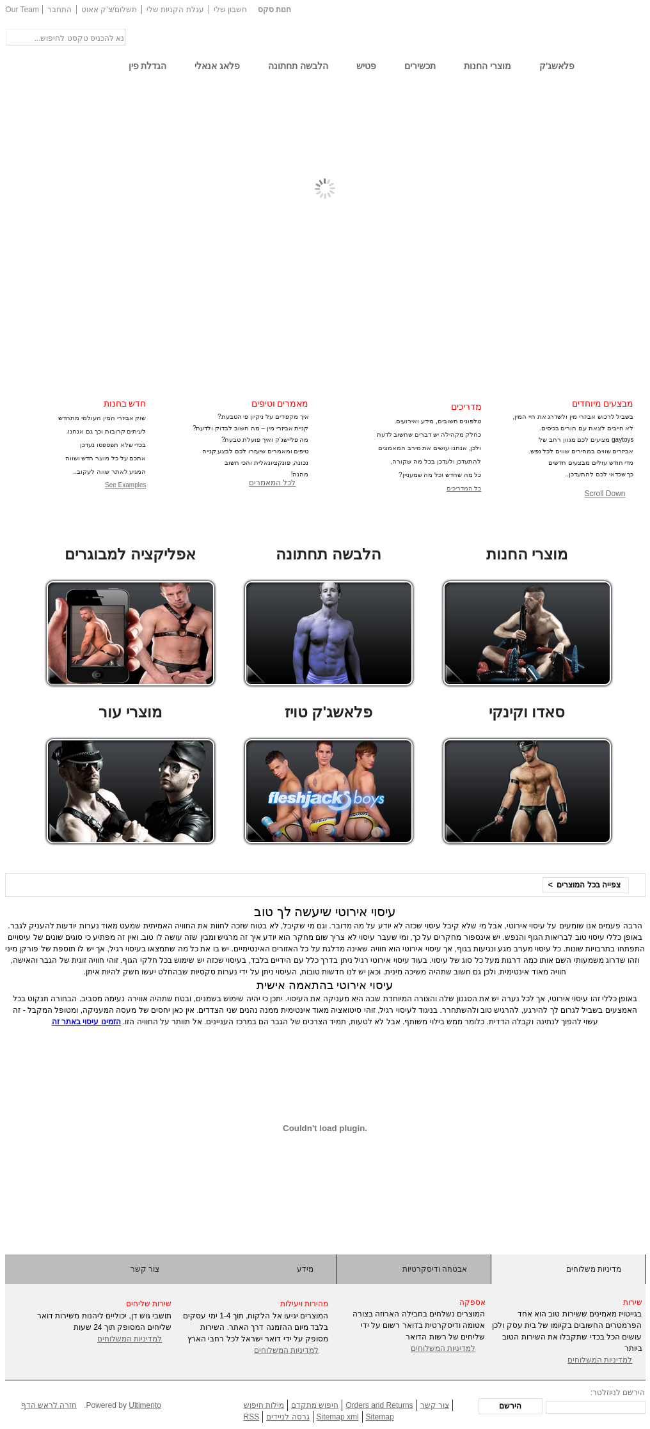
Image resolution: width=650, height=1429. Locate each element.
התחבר (59, 9)
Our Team (22, 9)
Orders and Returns (379, 1405)
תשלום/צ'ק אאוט (109, 9)
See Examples (125, 484)
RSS (252, 1416)
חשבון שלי (230, 9)
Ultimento (145, 1405)
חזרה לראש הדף (49, 1405)
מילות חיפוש (264, 1405)
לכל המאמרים (272, 482)
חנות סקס (274, 9)
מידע (305, 1269)
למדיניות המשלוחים (129, 1338)
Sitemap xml (338, 1416)
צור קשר (145, 1269)
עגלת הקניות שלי (175, 9)
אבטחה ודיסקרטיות (434, 1269)
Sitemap (380, 1416)
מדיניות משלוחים (593, 1269)
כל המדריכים (464, 488)
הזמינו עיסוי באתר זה (86, 1021)
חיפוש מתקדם (314, 1405)
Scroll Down (604, 493)
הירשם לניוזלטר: (618, 1392)
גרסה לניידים (287, 1416)
